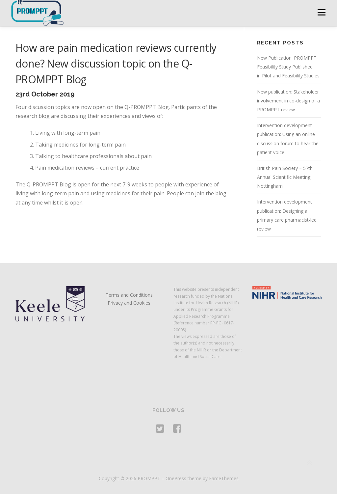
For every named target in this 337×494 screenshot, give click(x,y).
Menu (321, 12)
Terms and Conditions (129, 295)
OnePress (176, 478)
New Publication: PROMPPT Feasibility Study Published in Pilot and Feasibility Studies (288, 67)
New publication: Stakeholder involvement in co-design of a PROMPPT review (288, 101)
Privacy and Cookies (129, 303)
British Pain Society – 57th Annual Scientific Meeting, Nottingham (285, 177)
